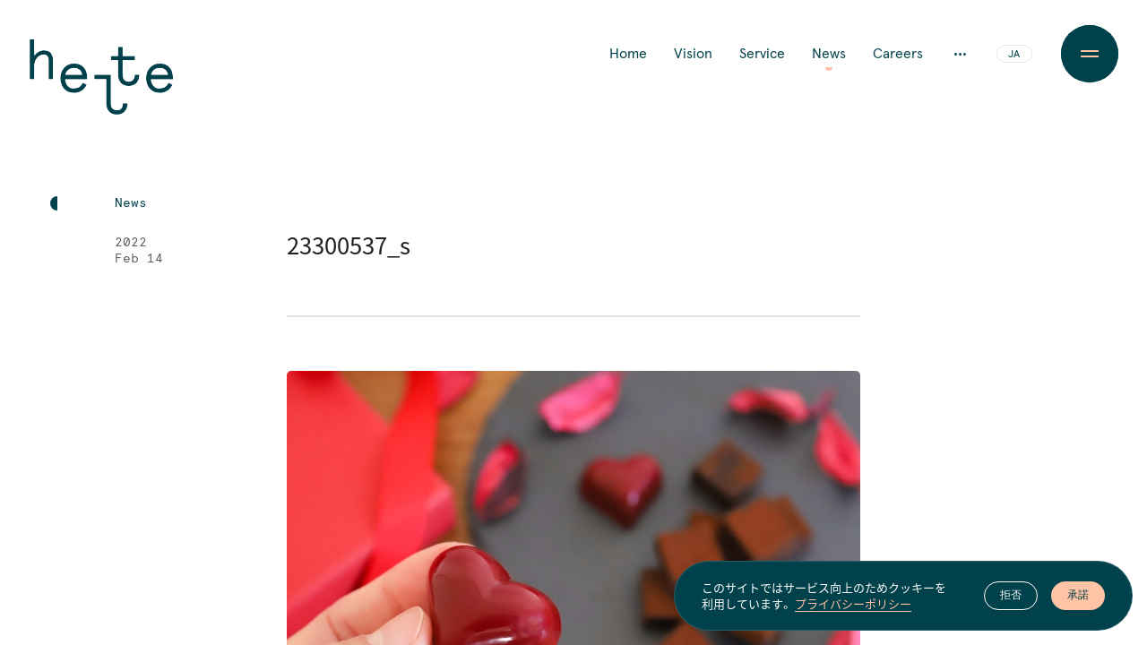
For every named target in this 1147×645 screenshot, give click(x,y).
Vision (693, 54)
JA (1014, 54)
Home (628, 54)
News (829, 54)
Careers (898, 54)
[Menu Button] (1089, 54)
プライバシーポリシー (853, 605)
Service (762, 54)
